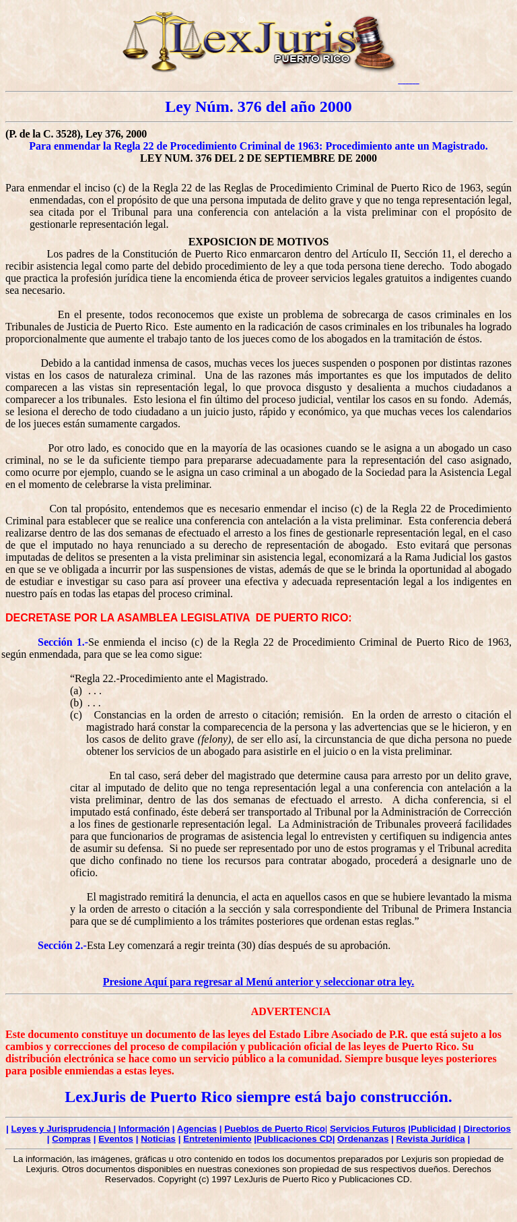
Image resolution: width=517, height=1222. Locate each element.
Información (144, 1129)
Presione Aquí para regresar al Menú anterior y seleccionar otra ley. (259, 981)
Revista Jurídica (431, 1139)
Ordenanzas (362, 1139)
